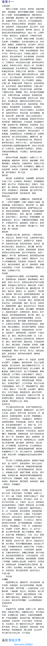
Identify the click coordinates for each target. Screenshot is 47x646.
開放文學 (15, 640)
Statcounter (19, 644)
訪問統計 (29, 644)
